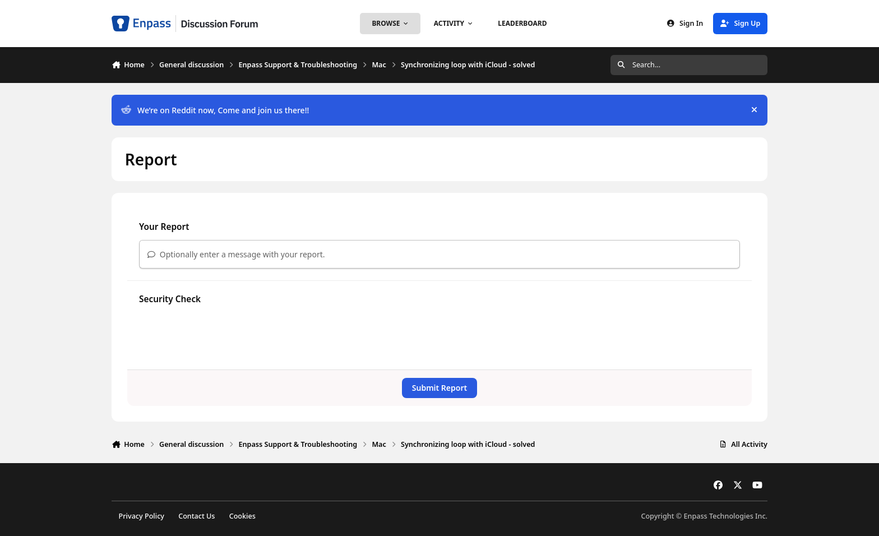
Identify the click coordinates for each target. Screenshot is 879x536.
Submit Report (439, 387)
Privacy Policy (141, 516)
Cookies (242, 516)
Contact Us (196, 516)
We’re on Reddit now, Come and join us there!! (215, 110)
